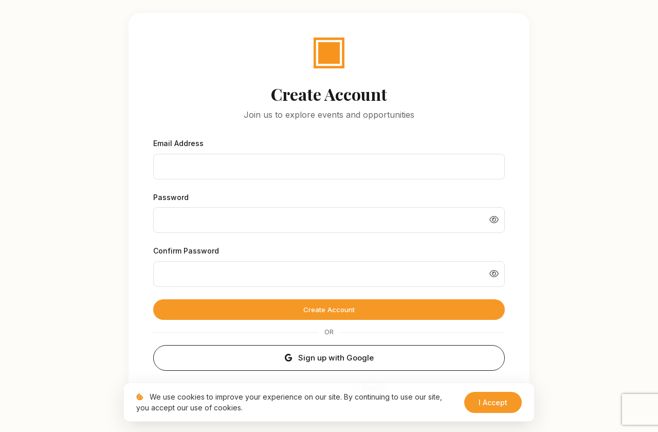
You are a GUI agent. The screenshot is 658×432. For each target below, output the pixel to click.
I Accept (493, 402)
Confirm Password (186, 250)
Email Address (178, 143)
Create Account (329, 309)
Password (171, 196)
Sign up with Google (329, 357)
